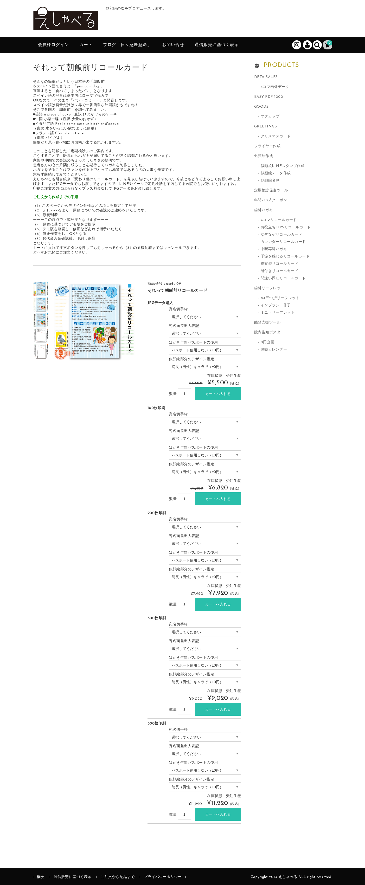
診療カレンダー (274, 350)
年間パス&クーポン (270, 200)
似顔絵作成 (263, 156)
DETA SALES (266, 77)
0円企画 (267, 342)
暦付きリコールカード (279, 271)
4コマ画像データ (275, 87)
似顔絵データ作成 (276, 173)
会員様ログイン (53, 45)
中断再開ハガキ (274, 249)
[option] (41, 289)
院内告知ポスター (269, 332)
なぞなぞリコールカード (281, 235)
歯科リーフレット (269, 288)
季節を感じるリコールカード (285, 257)
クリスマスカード (276, 136)
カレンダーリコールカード (283, 242)
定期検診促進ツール (271, 190)
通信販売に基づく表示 (217, 45)
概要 (40, 877)
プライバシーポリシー (163, 877)
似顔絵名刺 (270, 181)
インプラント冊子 (276, 305)
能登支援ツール (267, 323)
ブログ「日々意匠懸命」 (127, 45)
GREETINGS (265, 126)
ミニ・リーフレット (278, 313)
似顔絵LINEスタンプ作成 (283, 166)
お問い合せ (173, 45)
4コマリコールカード (279, 220)
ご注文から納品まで (118, 877)
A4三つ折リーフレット (280, 298)
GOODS (261, 107)
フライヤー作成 (267, 146)
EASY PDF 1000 (268, 97)
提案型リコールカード (279, 264)
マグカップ (270, 117)
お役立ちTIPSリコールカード (286, 227)
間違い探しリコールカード (283, 278)
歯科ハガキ (263, 210)
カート (86, 45)
